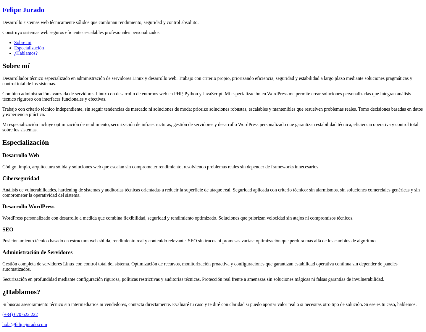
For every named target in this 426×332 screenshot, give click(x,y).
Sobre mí (22, 42)
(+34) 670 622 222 (20, 314)
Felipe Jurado (23, 10)
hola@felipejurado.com (24, 324)
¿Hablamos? (26, 53)
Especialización (29, 47)
